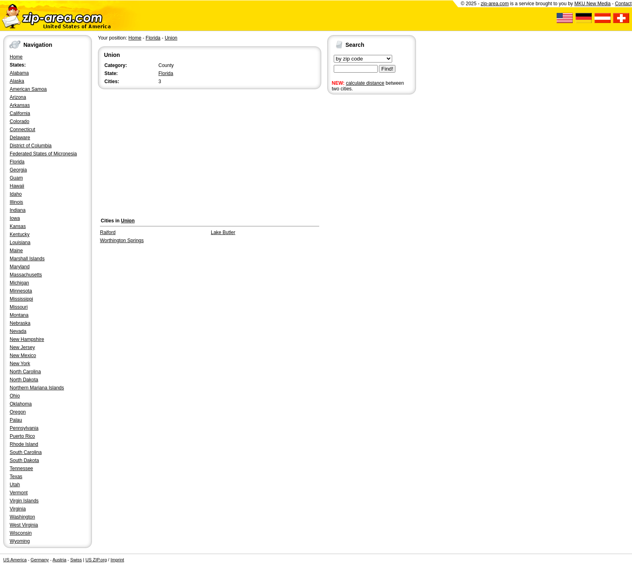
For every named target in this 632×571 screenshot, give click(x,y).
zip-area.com (495, 3)
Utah (15, 484)
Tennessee (21, 468)
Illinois (16, 202)
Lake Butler (223, 232)
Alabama (19, 73)
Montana (19, 315)
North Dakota (24, 380)
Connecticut (22, 129)
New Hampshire (27, 339)
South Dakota (24, 460)
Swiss (76, 559)
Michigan (19, 283)
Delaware (20, 137)
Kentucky (19, 234)
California (20, 113)
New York (20, 363)
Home (16, 57)
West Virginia (24, 525)
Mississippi (21, 299)
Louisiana (20, 242)
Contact (623, 3)
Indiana (17, 210)
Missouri (19, 307)
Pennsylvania (24, 428)
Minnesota (21, 291)
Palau (16, 420)
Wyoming (20, 541)
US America (15, 559)
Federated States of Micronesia (43, 154)
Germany (40, 559)
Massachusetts (26, 275)
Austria (59, 559)
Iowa (15, 218)
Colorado (19, 121)
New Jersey (22, 347)
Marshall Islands (27, 258)
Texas (16, 476)
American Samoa (28, 89)
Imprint (117, 559)
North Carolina (25, 371)
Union (171, 38)
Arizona (18, 97)
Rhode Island (24, 444)
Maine (16, 250)
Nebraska (20, 323)
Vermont (19, 493)
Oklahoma (21, 404)
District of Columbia (31, 146)
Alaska (17, 81)
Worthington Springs (122, 240)
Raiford (108, 232)
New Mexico (23, 355)
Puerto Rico (22, 436)
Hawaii (17, 186)
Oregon (18, 412)
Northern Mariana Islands (37, 388)
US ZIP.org (96, 559)
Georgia (18, 170)
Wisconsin (21, 533)
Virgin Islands (24, 501)
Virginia (18, 509)
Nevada (18, 331)
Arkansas (20, 105)
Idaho (16, 194)
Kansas (18, 226)
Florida (17, 162)
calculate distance (365, 83)
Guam (16, 178)
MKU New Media (592, 3)
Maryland (19, 267)
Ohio (15, 396)
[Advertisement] (359, 221)
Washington (22, 517)
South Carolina (26, 452)
